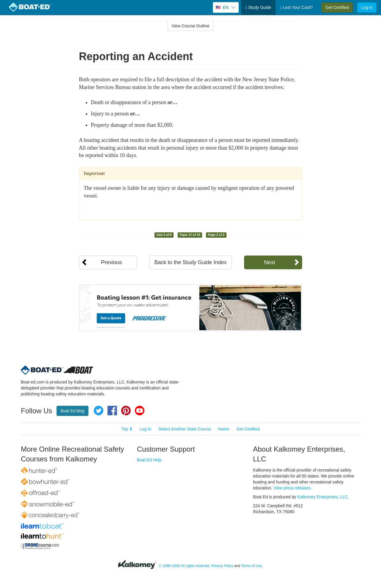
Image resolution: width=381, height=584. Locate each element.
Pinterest (126, 410)
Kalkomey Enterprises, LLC (322, 496)
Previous (111, 262)
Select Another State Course (184, 429)
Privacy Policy (222, 566)
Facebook (112, 410)
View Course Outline (190, 26)
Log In (367, 7)
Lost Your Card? (296, 7)
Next (269, 262)
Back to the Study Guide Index (190, 262)
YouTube (139, 410)
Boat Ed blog (72, 410)
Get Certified (337, 7)
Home (223, 429)
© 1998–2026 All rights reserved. (184, 566)
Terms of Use (251, 566)
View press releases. (293, 488)
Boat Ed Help (149, 460)
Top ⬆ (126, 429)
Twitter (98, 410)
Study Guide (258, 7)
